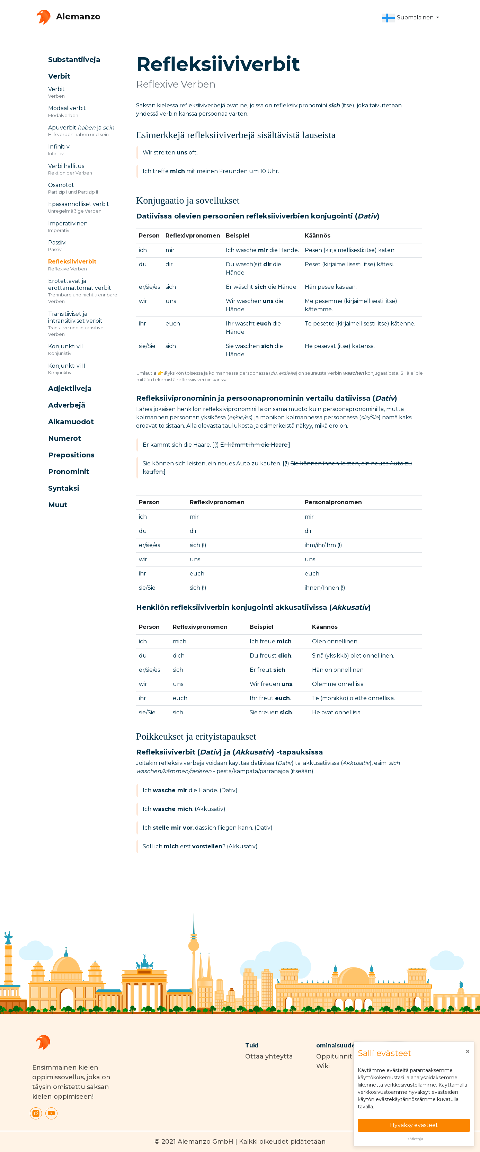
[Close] (467, 1051)
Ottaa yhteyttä (269, 1056)
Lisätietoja (414, 1138)
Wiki (323, 1066)
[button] (410, 18)
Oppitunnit (334, 1056)
